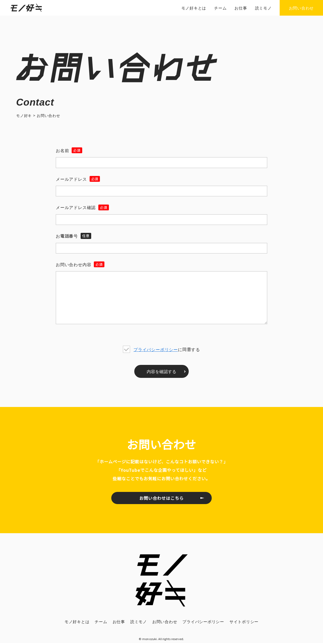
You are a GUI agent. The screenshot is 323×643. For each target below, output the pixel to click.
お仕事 (119, 621)
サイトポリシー (244, 621)
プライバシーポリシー (155, 349)
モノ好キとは (77, 621)
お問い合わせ (164, 621)
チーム (101, 621)
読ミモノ (138, 621)
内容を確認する (161, 371)
